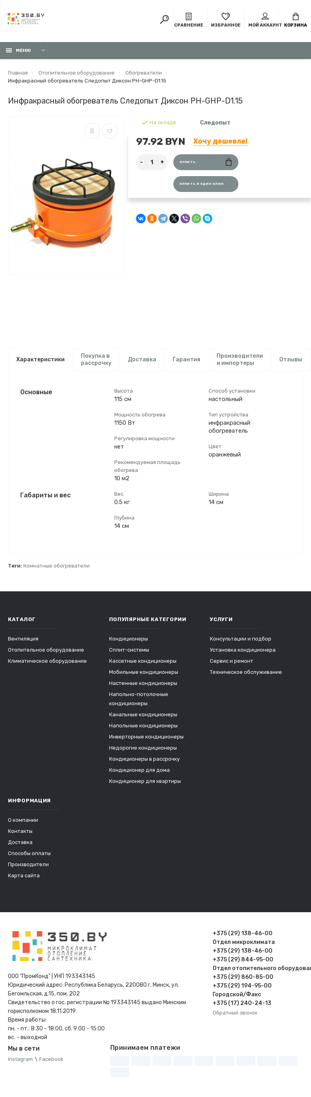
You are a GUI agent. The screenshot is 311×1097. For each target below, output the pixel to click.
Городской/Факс (237, 994)
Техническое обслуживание (246, 672)
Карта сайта (24, 875)
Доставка (142, 359)
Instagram (20, 1059)
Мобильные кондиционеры (143, 672)
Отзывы (290, 359)
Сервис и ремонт (231, 661)
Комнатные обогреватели (56, 566)
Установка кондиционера (243, 650)
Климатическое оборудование (47, 661)
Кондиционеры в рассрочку (144, 759)
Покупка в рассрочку (96, 359)
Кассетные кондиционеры (143, 661)
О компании (23, 820)
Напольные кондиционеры (143, 726)
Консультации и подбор (240, 639)
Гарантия (186, 359)
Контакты (20, 831)
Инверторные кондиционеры (146, 737)
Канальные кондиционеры (143, 714)
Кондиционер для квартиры (145, 781)
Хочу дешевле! (220, 141)
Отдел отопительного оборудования (258, 968)
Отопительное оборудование (46, 650)
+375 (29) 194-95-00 (242, 985)
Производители (28, 864)
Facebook (51, 1059)
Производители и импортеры (240, 359)
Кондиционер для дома (139, 770)
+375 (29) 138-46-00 (243, 933)
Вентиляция (23, 639)
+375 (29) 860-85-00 (243, 977)
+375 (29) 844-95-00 (243, 959)
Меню (18, 50)
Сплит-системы (129, 650)
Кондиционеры (128, 639)
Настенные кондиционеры (143, 683)
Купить (206, 162)
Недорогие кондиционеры (143, 748)
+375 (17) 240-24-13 (242, 1003)
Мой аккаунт (265, 20)
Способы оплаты (29, 853)
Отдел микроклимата (244, 942)
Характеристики (40, 359)
